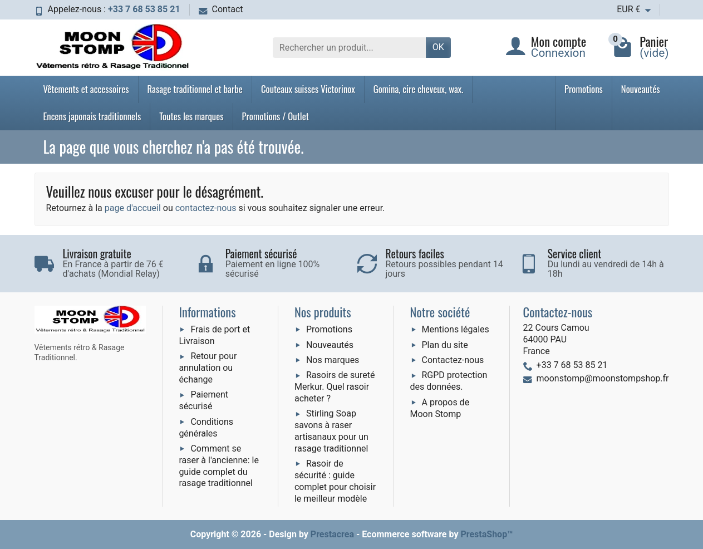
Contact (221, 9)
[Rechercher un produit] (349, 47)
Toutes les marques (191, 116)
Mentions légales (455, 329)
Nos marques (332, 360)
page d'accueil (133, 208)
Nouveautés (640, 89)
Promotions (583, 89)
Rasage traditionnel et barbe (195, 89)
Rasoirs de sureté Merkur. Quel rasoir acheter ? (334, 387)
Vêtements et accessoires (86, 89)
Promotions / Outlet (275, 116)
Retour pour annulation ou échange (208, 368)
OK (438, 47)
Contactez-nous (453, 360)
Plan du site (445, 345)
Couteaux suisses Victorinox (308, 89)
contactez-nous (206, 208)
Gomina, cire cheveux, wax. (418, 89)
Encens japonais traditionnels (92, 116)
